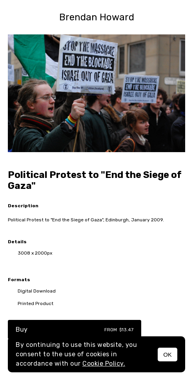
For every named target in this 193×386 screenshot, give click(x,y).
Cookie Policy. (103, 363)
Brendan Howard (96, 17)
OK (167, 354)
